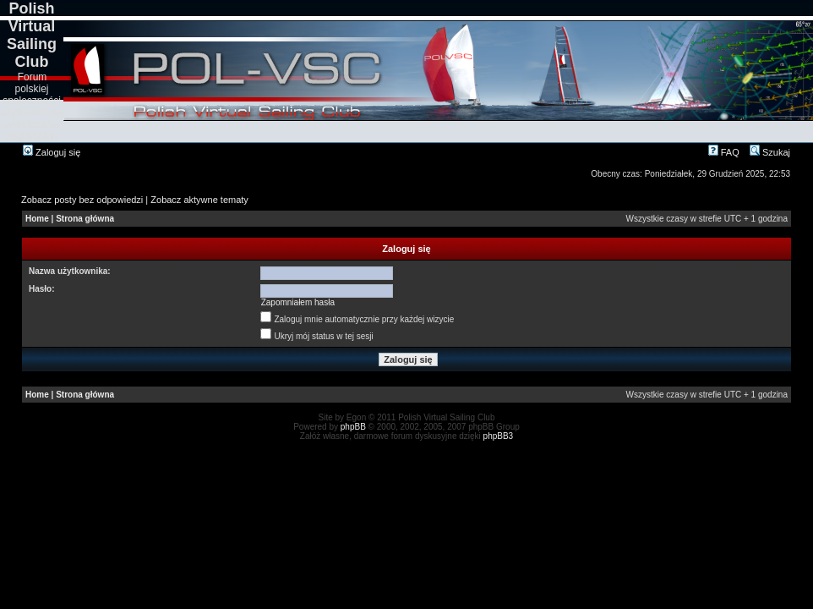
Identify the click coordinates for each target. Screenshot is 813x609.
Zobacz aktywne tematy (199, 200)
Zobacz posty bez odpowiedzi (82, 200)
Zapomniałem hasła (298, 302)
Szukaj (770, 152)
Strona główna (85, 218)
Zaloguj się (51, 152)
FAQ (723, 152)
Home (37, 218)
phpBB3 (498, 436)
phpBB (353, 426)
